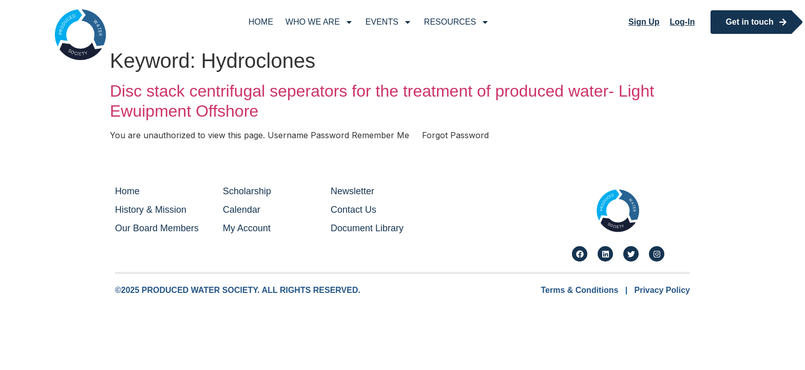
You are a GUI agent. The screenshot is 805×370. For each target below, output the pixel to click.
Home (260, 21)
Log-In (682, 21)
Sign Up (643, 21)
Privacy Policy (662, 290)
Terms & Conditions (580, 290)
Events (389, 22)
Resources (456, 22)
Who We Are (319, 22)
